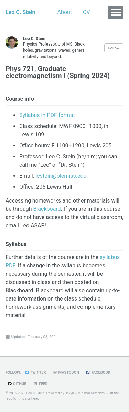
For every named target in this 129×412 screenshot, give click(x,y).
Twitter (35, 372)
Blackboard (47, 209)
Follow (113, 48)
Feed (40, 384)
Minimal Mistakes (91, 393)
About (64, 12)
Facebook (98, 372)
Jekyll (69, 393)
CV (86, 12)
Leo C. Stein (20, 12)
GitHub (16, 384)
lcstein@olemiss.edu (60, 176)
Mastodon (66, 372)
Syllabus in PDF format (47, 115)
